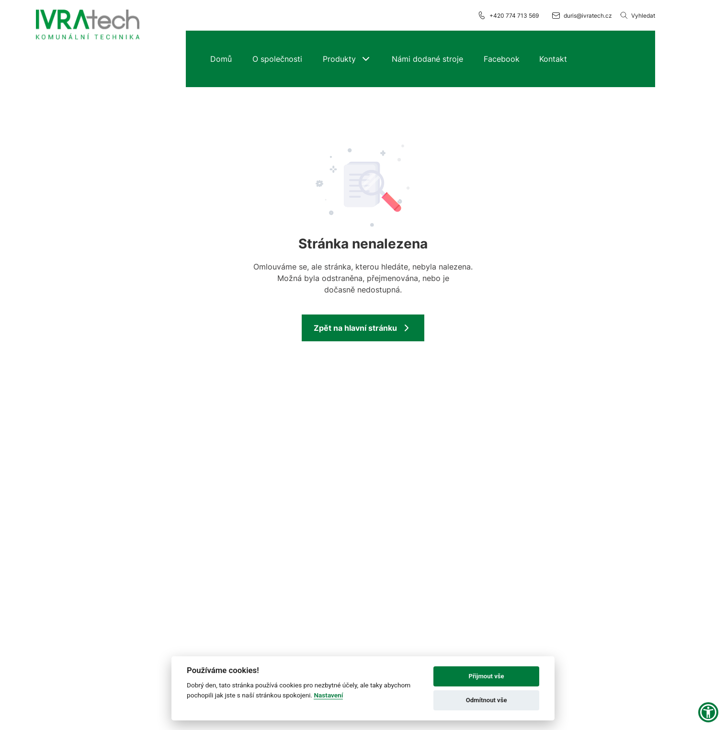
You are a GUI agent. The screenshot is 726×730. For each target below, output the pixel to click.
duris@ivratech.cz (581, 15)
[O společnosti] (277, 59)
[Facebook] (501, 59)
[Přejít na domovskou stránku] (87, 25)
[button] (347, 59)
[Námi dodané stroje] (427, 59)
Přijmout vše (486, 676)
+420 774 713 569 (508, 15)
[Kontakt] (553, 59)
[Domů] (221, 59)
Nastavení (328, 695)
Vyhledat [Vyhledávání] (637, 15)
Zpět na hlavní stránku (363, 328)
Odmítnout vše (486, 700)
